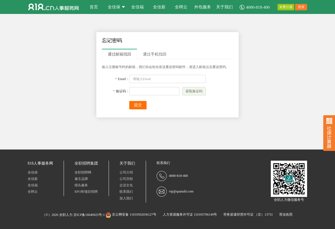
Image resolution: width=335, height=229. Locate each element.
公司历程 (126, 179)
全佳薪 (159, 7)
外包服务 (202, 7)
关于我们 (224, 7)
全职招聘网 (83, 172)
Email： (121, 79)
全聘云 (181, 7)
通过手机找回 (154, 54)
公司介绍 (126, 172)
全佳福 (137, 7)
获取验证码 (194, 91)
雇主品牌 (81, 179)
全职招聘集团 (86, 163)
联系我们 (126, 192)
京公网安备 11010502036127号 (131, 214)
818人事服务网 (40, 163)
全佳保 (116, 7)
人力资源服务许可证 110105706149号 (190, 214)
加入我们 (126, 198)
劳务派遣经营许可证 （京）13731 (248, 214)
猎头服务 (81, 185)
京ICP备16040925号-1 (89, 214)
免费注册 (286, 7)
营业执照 (286, 214)
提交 (138, 105)
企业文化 (126, 185)
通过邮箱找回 (119, 54)
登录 (301, 7)
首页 (94, 7)
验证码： (120, 91)
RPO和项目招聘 (86, 192)
